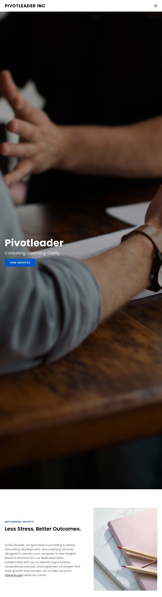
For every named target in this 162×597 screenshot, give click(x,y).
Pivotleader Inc (25, 5)
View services (20, 262)
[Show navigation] (155, 5)
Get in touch (13, 577)
